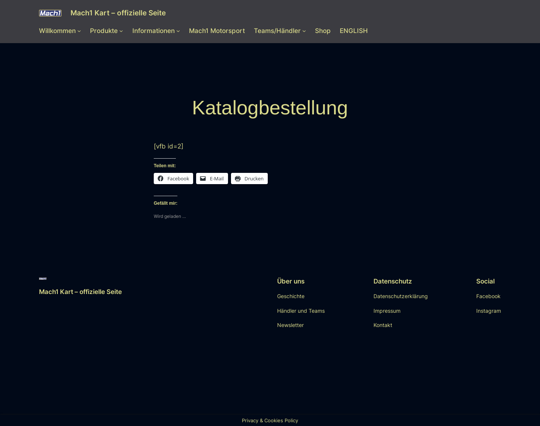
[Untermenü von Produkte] (121, 31)
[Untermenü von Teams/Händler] (304, 31)
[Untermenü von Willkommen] (79, 31)
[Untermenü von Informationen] (178, 31)
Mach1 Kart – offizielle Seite (118, 12)
